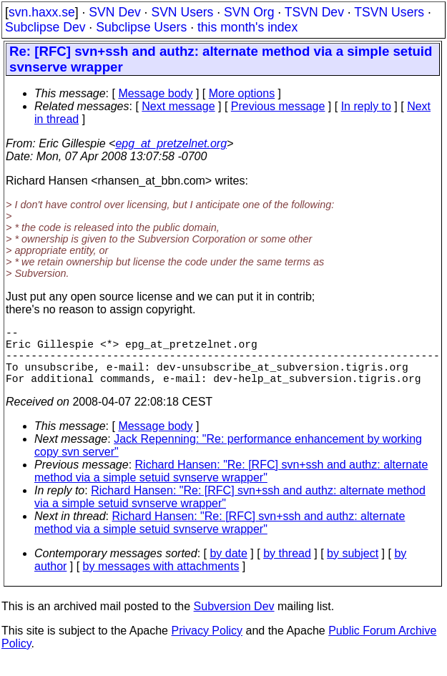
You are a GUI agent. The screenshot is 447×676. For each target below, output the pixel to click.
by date (228, 568)
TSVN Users (389, 12)
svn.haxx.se (42, 12)
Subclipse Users (141, 27)
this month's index (247, 27)
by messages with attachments (161, 580)
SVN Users (182, 12)
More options (242, 93)
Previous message (278, 106)
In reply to (366, 106)
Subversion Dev (234, 620)
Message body (155, 93)
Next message (178, 106)
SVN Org (249, 12)
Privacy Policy (206, 645)
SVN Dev (114, 12)
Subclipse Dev (45, 27)
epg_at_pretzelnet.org (171, 143)
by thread (287, 568)
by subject (352, 568)
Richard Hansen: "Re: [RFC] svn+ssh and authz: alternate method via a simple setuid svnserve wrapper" (231, 485)
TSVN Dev (314, 12)
